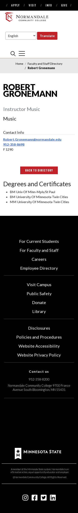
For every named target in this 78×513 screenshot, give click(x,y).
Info (49, 5)
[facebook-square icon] (34, 499)
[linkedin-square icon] (53, 499)
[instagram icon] (25, 499)
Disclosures (39, 327)
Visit (32, 5)
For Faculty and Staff (39, 250)
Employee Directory (39, 268)
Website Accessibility (39, 345)
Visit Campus (39, 284)
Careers (39, 259)
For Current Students (39, 241)
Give (64, 5)
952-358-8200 (39, 379)
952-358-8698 (13, 144)
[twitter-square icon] (44, 499)
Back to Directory (39, 170)
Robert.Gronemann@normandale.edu (32, 139)
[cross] (22, 53)
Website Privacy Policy (39, 354)
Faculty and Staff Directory (45, 63)
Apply (15, 5)
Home (19, 63)
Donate (39, 302)
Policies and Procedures (39, 336)
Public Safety (39, 293)
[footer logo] (38, 453)
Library (39, 311)
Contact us (39, 371)
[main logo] (27, 17)
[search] (13, 53)
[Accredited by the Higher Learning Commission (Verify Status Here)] (39, 423)
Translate (47, 36)
